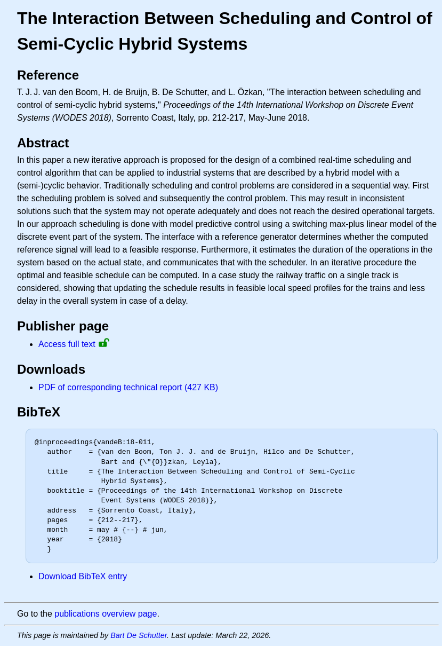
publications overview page (105, 613)
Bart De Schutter (138, 635)
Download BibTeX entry (82, 576)
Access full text (66, 344)
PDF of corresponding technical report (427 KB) (128, 387)
